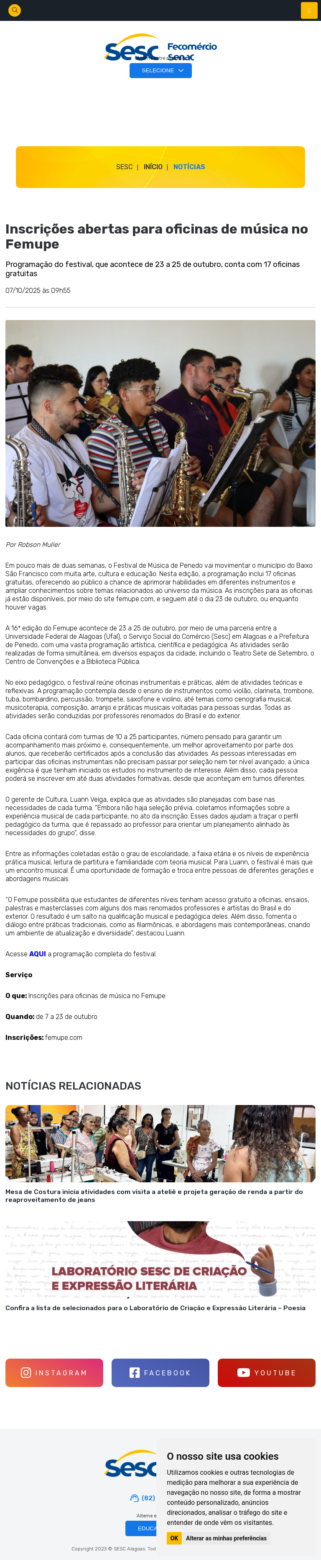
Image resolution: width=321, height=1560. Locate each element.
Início (153, 167)
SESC (124, 167)
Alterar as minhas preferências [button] (226, 1538)
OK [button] (174, 1538)
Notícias (189, 167)
